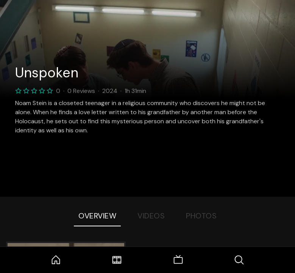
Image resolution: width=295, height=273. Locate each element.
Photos (201, 216)
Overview (97, 216)
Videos (151, 216)
